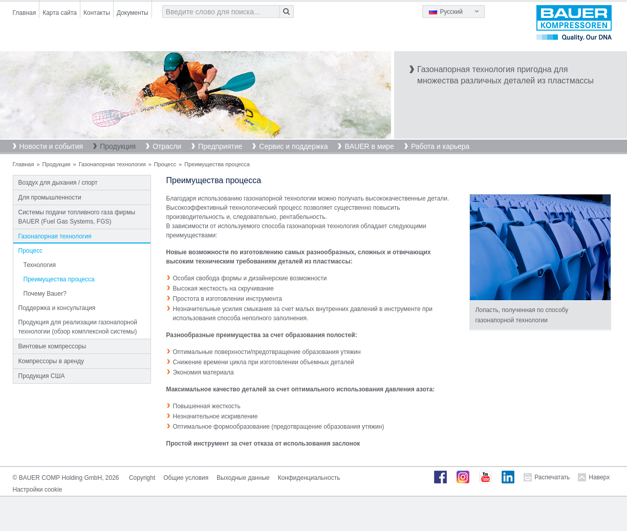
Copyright (142, 477)
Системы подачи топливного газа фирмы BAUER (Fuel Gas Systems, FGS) (77, 217)
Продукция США (41, 376)
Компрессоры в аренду (51, 361)
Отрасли (167, 146)
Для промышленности (49, 197)
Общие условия (185, 477)
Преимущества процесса (59, 279)
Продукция (118, 146)
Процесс (165, 164)
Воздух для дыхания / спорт (58, 182)
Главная (24, 12)
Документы (132, 12)
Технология (40, 265)
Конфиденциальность (309, 477)
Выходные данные (243, 477)
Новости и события (51, 146)
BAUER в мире (369, 146)
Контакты (96, 12)
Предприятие (220, 146)
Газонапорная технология (112, 164)
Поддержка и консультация (57, 308)
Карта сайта (59, 12)
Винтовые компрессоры (52, 346)
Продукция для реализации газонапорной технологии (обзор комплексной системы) (78, 327)
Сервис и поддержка (293, 146)
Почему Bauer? (45, 293)
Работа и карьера (440, 146)
